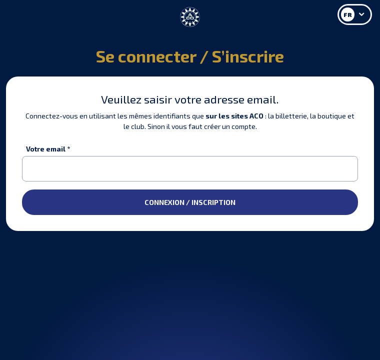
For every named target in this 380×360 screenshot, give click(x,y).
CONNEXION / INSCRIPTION (190, 202)
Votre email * (48, 148)
